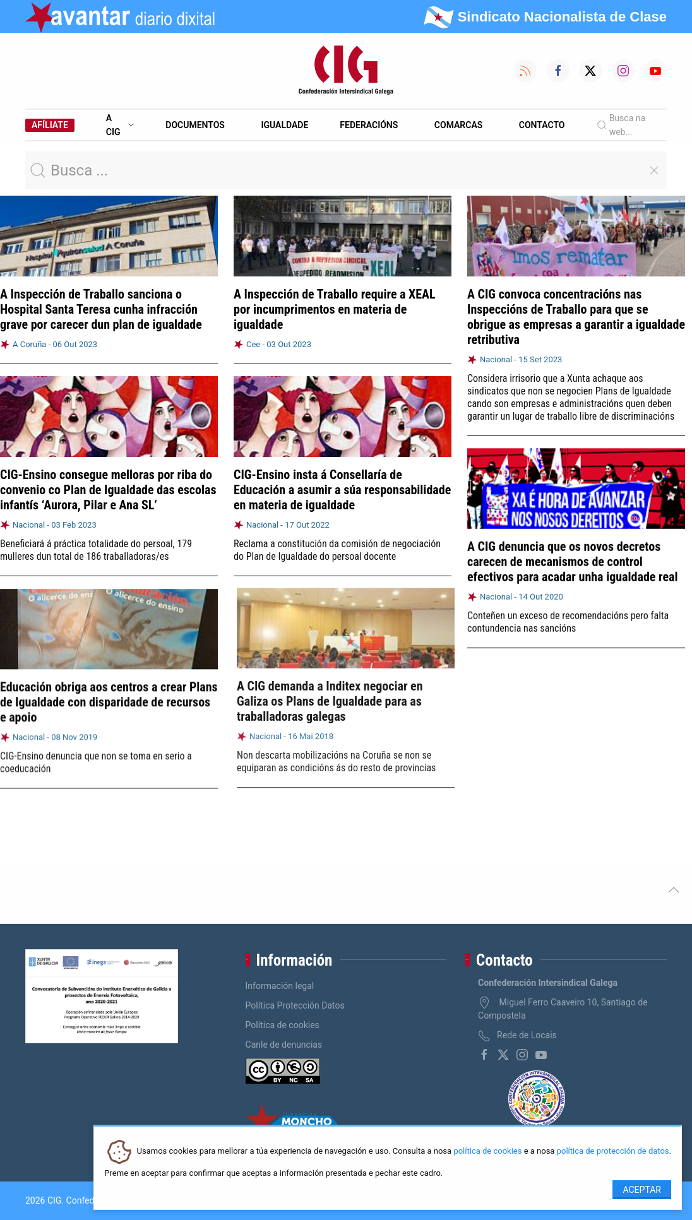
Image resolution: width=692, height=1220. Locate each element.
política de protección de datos (613, 1151)
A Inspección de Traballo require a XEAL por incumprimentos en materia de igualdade (335, 309)
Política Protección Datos (295, 1005)
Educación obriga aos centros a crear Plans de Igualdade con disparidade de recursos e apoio (109, 698)
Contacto (542, 125)
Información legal (280, 986)
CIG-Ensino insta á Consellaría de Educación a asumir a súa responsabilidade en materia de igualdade (342, 489)
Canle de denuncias (284, 1044)
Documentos (195, 125)
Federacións (369, 125)
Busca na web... (621, 125)
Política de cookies (282, 1025)
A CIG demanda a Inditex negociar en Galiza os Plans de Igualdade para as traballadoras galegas (327, 696)
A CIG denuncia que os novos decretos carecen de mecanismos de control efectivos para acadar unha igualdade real (572, 560)
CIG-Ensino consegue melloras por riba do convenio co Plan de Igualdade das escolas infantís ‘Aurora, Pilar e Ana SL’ (108, 489)
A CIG (120, 125)
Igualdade (284, 125)
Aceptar (642, 1190)
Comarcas (458, 125)
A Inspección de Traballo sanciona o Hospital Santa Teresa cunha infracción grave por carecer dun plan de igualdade (101, 309)
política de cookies (487, 1151)
